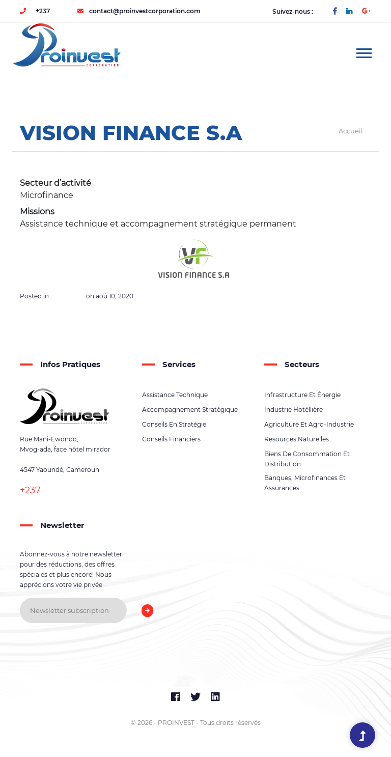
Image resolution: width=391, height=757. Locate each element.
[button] (363, 51)
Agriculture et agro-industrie (309, 424)
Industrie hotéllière (293, 409)
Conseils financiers (171, 439)
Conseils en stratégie (174, 424)
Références (67, 296)
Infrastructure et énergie (302, 395)
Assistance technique (175, 395)
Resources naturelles (296, 439)
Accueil (351, 131)
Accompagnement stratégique (190, 409)
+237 (35, 11)
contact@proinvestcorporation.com (139, 11)
